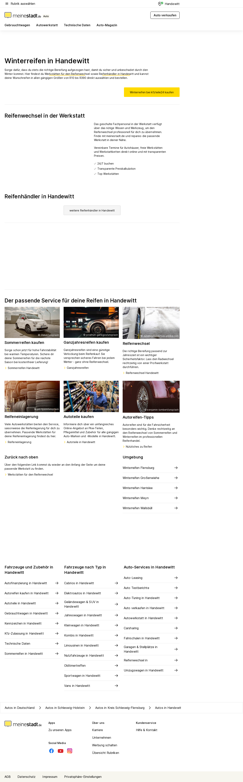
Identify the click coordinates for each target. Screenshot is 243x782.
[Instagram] (70, 751)
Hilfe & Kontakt (147, 730)
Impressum (49, 777)
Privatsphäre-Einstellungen (83, 777)
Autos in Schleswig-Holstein (61, 707)
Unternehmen (101, 737)
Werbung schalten (104, 745)
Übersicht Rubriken (105, 753)
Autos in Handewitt (165, 707)
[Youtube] (61, 751)
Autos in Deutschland (20, 708)
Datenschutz (26, 777)
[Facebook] (51, 751)
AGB (8, 777)
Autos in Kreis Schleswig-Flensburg (116, 707)
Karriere (97, 730)
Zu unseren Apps (60, 730)
